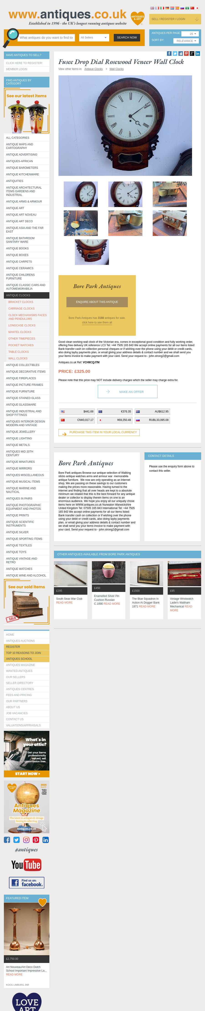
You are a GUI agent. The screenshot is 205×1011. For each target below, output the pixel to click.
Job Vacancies (17, 713)
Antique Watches (19, 569)
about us (13, 707)
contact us (15, 719)
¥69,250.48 (124, 420)
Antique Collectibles (22, 365)
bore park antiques (97, 286)
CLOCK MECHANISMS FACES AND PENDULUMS (27, 317)
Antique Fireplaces (21, 378)
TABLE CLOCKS (18, 351)
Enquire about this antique (97, 302)
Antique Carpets (19, 261)
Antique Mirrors (19, 468)
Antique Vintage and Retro (21, 560)
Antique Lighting (19, 438)
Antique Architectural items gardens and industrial (24, 191)
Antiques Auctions (20, 640)
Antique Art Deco (19, 221)
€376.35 (126, 411)
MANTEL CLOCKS (19, 332)
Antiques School (19, 658)
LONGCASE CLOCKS (21, 325)
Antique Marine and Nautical (21, 490)
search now (127, 37)
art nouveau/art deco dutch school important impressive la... (26, 970)
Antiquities (14, 181)
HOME (10, 634)
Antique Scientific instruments (20, 523)
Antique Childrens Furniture (20, 276)
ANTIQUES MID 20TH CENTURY (19, 453)
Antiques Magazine (20, 665)
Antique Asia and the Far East (25, 229)
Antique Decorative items (26, 371)
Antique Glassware (21, 404)
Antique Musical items (23, 481)
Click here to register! (24, 63)
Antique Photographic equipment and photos (23, 507)
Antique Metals (18, 445)
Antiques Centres (20, 689)
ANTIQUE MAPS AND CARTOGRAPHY (19, 146)
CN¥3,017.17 (85, 420)
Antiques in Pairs (19, 498)
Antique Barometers (22, 167)
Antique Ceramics (19, 268)
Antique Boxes (17, 255)
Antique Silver (17, 532)
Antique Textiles (19, 545)
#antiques (26, 849)
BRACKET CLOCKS (20, 302)
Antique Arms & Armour (24, 201)
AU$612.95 (162, 411)
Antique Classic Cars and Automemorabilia (26, 287)
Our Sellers (15, 677)
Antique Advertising (21, 154)
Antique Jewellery (20, 431)
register (13, 646)
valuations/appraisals (23, 725)
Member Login (16, 69)
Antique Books (17, 248)
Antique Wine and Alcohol (26, 575)
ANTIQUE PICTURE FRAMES (24, 384)
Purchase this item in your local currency (103, 432)
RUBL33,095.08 (158, 420)
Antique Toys (16, 552)
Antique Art (15, 208)
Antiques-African (19, 161)
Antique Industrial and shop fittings (24, 413)
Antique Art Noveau (21, 214)
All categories (17, 137)
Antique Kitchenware (22, 174)
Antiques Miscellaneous (25, 475)
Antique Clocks (18, 295)
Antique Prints (17, 515)
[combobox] (94, 37)
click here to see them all (97, 322)
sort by (157, 40)
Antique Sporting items (24, 538)
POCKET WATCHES (21, 345)
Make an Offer (131, 392)
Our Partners (17, 701)
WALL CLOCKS (18, 358)
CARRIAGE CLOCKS (21, 308)
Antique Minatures (20, 461)
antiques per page (166, 33)
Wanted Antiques (19, 671)
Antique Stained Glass (23, 398)
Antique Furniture (20, 391)
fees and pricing (19, 695)
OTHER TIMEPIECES (21, 338)
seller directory (19, 683)
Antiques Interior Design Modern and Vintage (25, 423)
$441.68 (88, 411)
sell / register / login (168, 19)
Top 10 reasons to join (23, 653)
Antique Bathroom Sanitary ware (20, 240)
